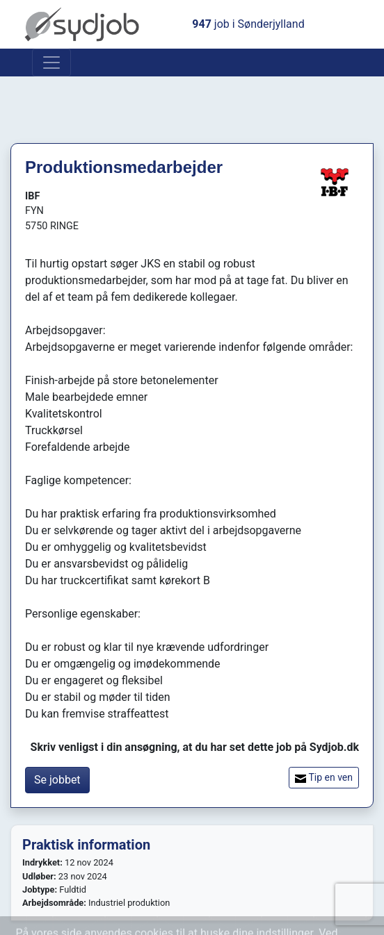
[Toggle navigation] (51, 62)
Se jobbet (57, 779)
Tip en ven (324, 778)
